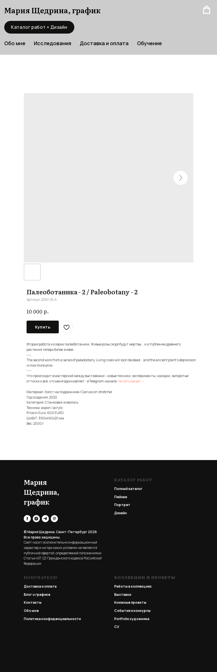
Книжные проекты (130, 602)
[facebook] (27, 518)
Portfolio (121, 618)
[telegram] (45, 518)
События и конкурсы (132, 610)
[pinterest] (54, 518)
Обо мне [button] (14, 43)
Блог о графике (37, 594)
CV (116, 626)
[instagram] (36, 518)
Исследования (52, 43)
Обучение (149, 43)
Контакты (33, 602)
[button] (206, 10)
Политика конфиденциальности (52, 618)
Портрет (122, 504)
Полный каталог (128, 488)
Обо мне (31, 610)
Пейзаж (120, 496)
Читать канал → (131, 381)
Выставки (122, 594)
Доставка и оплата (104, 43)
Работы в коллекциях (133, 586)
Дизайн (120, 513)
